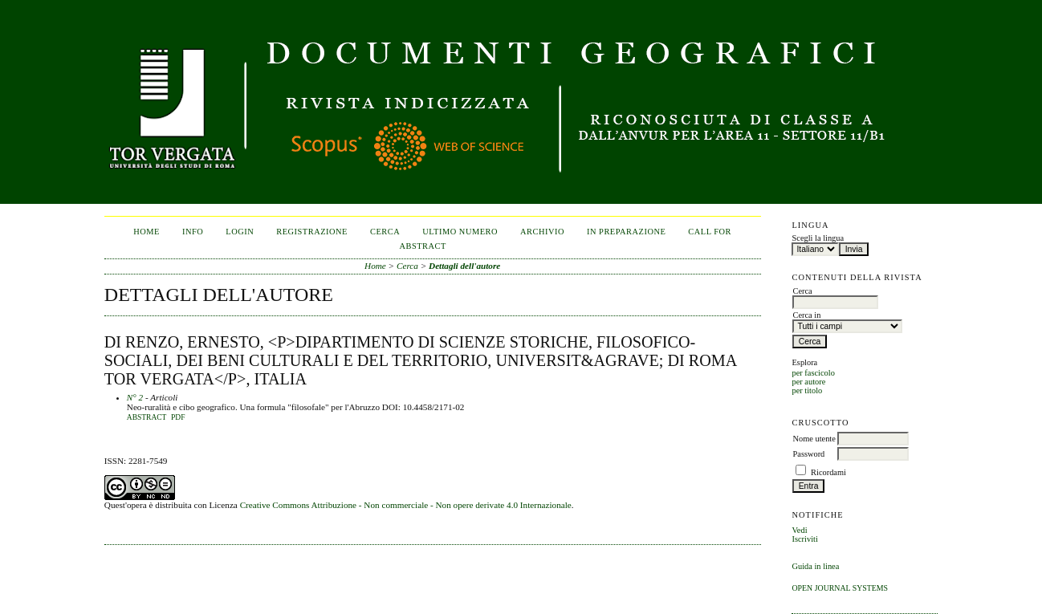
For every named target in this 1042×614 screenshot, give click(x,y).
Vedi (799, 530)
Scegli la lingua (818, 238)
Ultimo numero (460, 231)
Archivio (542, 231)
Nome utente (813, 438)
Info (192, 231)
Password (808, 453)
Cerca (385, 231)
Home (146, 231)
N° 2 (135, 397)
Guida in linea (815, 566)
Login (240, 231)
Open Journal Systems (840, 588)
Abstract (147, 417)
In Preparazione (626, 231)
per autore (808, 381)
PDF (178, 417)
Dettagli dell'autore (464, 265)
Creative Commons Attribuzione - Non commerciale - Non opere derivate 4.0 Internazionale (406, 505)
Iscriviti (804, 539)
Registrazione (312, 231)
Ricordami (828, 472)
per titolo (807, 390)
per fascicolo (813, 372)
